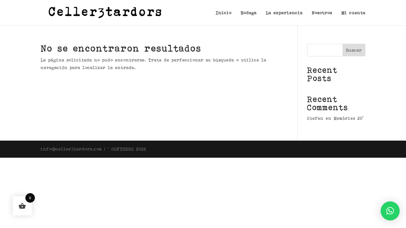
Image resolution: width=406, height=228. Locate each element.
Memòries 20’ (348, 118)
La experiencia (284, 12)
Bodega (249, 12)
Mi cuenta (353, 12)
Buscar (354, 50)
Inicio (223, 12)
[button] (390, 210)
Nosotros (322, 12)
